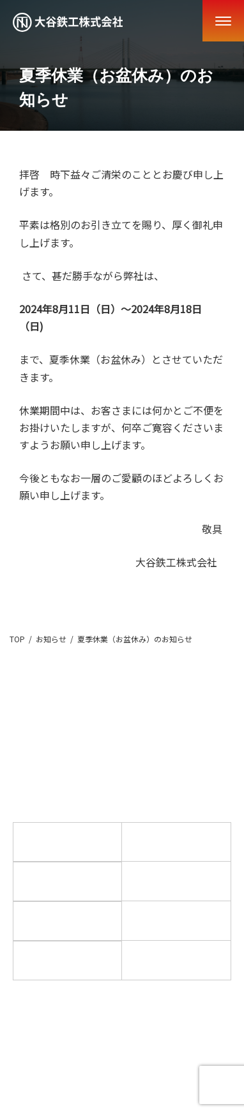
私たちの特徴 (68, 920)
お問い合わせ (176, 959)
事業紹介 (176, 841)
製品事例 (68, 880)
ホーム (67, 841)
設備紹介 (176, 919)
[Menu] (223, 20)
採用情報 (68, 960)
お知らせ (176, 880)
